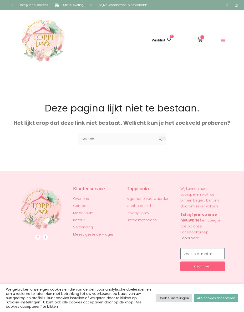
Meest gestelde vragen (93, 234)
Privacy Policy (138, 213)
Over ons (81, 198)
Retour (79, 220)
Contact (80, 206)
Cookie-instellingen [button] (173, 298)
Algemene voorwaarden (148, 198)
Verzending (83, 227)
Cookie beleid (139, 206)
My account (83, 213)
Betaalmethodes (142, 220)
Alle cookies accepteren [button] (216, 298)
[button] (223, 40)
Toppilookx (189, 238)
